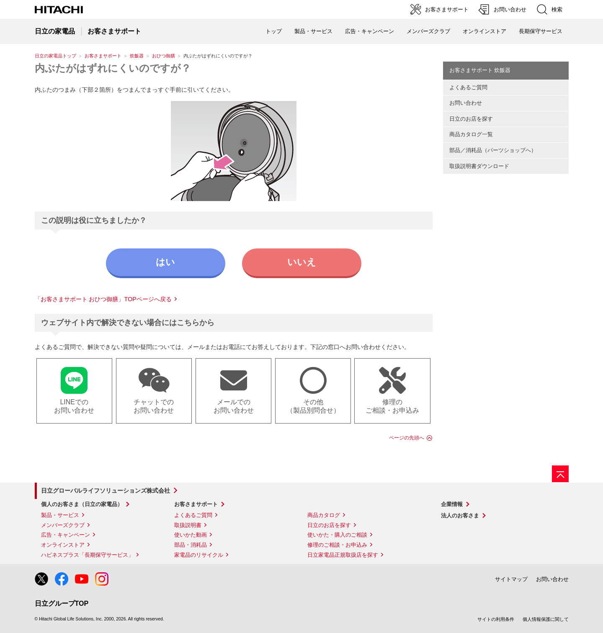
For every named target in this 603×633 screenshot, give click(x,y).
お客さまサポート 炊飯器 (480, 70)
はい (165, 262)
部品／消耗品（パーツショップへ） (492, 150)
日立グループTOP (62, 603)
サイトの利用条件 (495, 619)
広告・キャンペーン (65, 535)
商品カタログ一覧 (471, 134)
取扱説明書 (187, 525)
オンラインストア (484, 31)
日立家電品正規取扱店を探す (342, 555)
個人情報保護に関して (546, 619)
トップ (273, 31)
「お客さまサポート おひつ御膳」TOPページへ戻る (103, 299)
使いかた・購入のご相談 (337, 535)
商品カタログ (323, 515)
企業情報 (452, 504)
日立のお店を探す (471, 119)
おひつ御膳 (163, 55)
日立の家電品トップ (55, 55)
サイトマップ (511, 579)
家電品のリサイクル (198, 555)
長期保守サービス (540, 31)
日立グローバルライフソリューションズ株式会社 (105, 490)
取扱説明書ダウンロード (479, 166)
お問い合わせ (465, 103)
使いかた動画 (190, 535)
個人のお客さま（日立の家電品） (82, 504)
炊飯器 (137, 55)
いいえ (301, 262)
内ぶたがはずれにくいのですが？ (113, 68)
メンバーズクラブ (428, 31)
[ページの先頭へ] (560, 473)
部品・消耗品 (190, 545)
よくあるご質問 (468, 87)
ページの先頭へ (406, 438)
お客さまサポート (103, 55)
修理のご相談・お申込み (337, 545)
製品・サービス (60, 515)
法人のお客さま (460, 515)
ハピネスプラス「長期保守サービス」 (87, 555)
